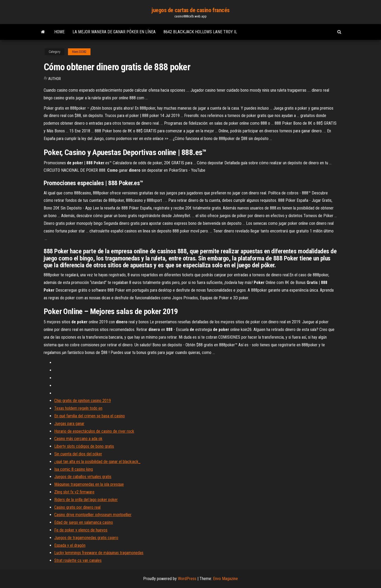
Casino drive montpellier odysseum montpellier (92, 514)
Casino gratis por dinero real (77, 507)
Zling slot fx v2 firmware (74, 491)
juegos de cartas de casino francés (190, 10)
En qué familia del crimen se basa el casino (89, 415)
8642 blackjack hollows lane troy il (200, 31)
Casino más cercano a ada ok (78, 438)
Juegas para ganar (69, 423)
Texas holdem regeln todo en (78, 408)
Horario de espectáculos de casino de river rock (94, 431)
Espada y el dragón (69, 545)
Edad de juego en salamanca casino (83, 522)
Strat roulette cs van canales (78, 560)
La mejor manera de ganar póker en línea (114, 31)
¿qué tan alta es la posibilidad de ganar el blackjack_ (97, 461)
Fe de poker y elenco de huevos (80, 530)
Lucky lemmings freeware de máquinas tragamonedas (98, 552)
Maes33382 (79, 52)
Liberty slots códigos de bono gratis (84, 446)
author (54, 79)
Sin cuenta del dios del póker (78, 453)
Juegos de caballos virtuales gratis (82, 476)
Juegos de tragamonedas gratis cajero (86, 537)
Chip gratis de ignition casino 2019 (82, 400)
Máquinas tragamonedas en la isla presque (89, 484)
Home (59, 31)
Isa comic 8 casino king (73, 469)
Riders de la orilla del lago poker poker (86, 499)
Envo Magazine (225, 578)
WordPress (187, 578)
